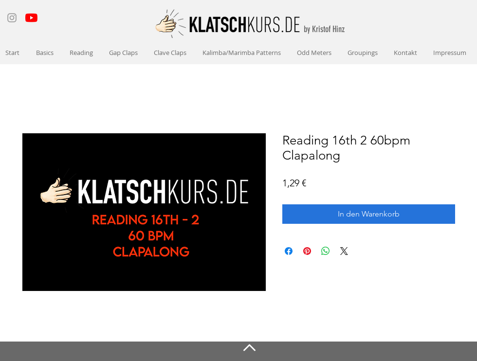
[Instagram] (12, 18)
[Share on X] (344, 251)
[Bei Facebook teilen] (288, 251)
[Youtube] (31, 18)
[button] (45, 52)
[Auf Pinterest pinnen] (307, 251)
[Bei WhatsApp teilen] (325, 251)
